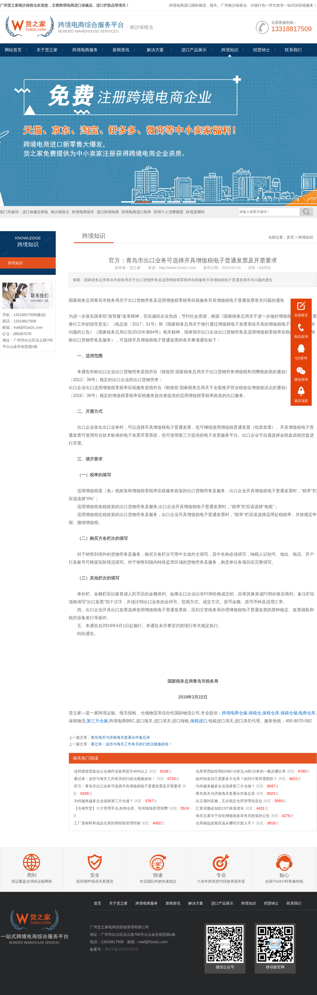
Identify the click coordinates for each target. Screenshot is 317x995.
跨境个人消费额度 (168, 212)
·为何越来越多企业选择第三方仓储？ (225, 786)
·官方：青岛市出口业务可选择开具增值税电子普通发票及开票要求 (127, 786)
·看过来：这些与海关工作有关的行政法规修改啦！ (114, 779)
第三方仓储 (97, 721)
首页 (290, 237)
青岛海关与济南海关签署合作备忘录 (120, 737)
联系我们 (293, 50)
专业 (221, 875)
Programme (155, 52)
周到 (31, 875)
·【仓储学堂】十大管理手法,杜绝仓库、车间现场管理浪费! (121, 808)
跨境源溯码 (195, 212)
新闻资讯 (121, 50)
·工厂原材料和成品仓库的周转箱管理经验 (107, 823)
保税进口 (198, 721)
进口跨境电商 (108, 212)
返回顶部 (301, 401)
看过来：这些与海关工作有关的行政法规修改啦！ (131, 744)
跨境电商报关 (83, 212)
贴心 (284, 875)
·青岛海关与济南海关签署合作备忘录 (225, 793)
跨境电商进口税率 (136, 212)
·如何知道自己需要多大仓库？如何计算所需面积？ (236, 779)
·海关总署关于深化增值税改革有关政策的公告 (232, 816)
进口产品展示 (194, 50)
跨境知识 (229, 50)
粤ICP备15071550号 (121, 949)
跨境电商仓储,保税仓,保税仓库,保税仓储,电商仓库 (268, 713)
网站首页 (13, 50)
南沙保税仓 (60, 212)
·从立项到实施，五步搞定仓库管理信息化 (228, 801)
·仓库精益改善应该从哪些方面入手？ (225, 823)
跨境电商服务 (85, 50)
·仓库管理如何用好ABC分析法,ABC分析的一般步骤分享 (240, 771)
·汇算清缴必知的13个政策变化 (219, 808)
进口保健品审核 (35, 212)
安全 (95, 875)
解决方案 (195, 903)
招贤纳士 (261, 50)
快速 (158, 875)
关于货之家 (47, 50)
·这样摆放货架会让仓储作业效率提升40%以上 (110, 771)
